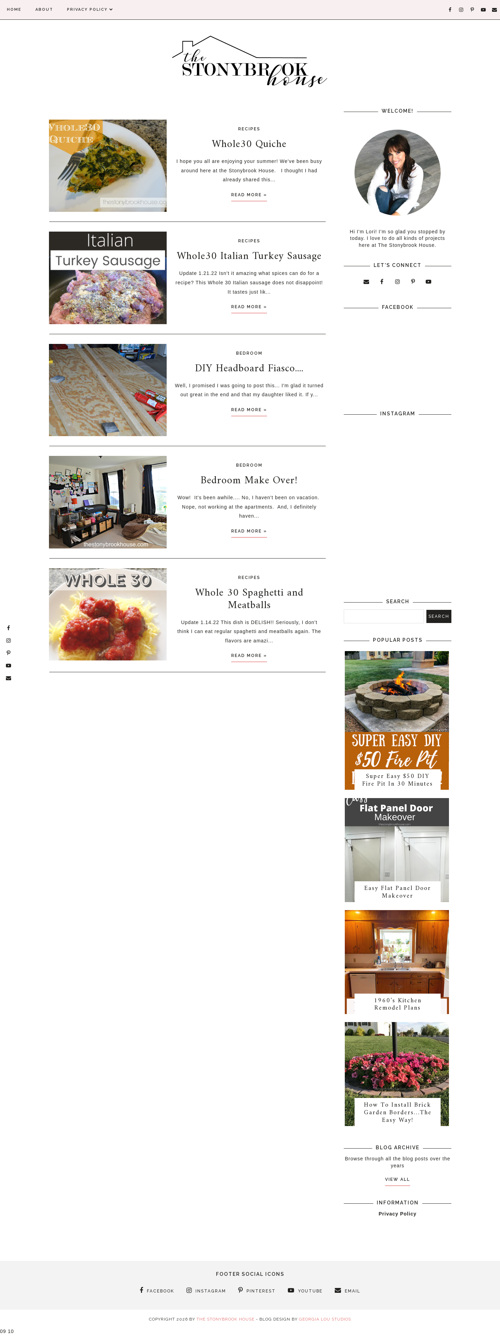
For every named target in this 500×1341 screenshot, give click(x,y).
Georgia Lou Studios (325, 1326)
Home (14, 9)
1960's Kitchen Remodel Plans (398, 1009)
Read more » (249, 194)
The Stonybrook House (226, 1326)
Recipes (249, 129)
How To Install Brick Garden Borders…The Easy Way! (398, 1119)
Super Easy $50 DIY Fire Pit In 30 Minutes (397, 782)
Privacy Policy (90, 9)
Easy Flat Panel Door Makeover (397, 896)
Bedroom (249, 353)
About (44, 9)
